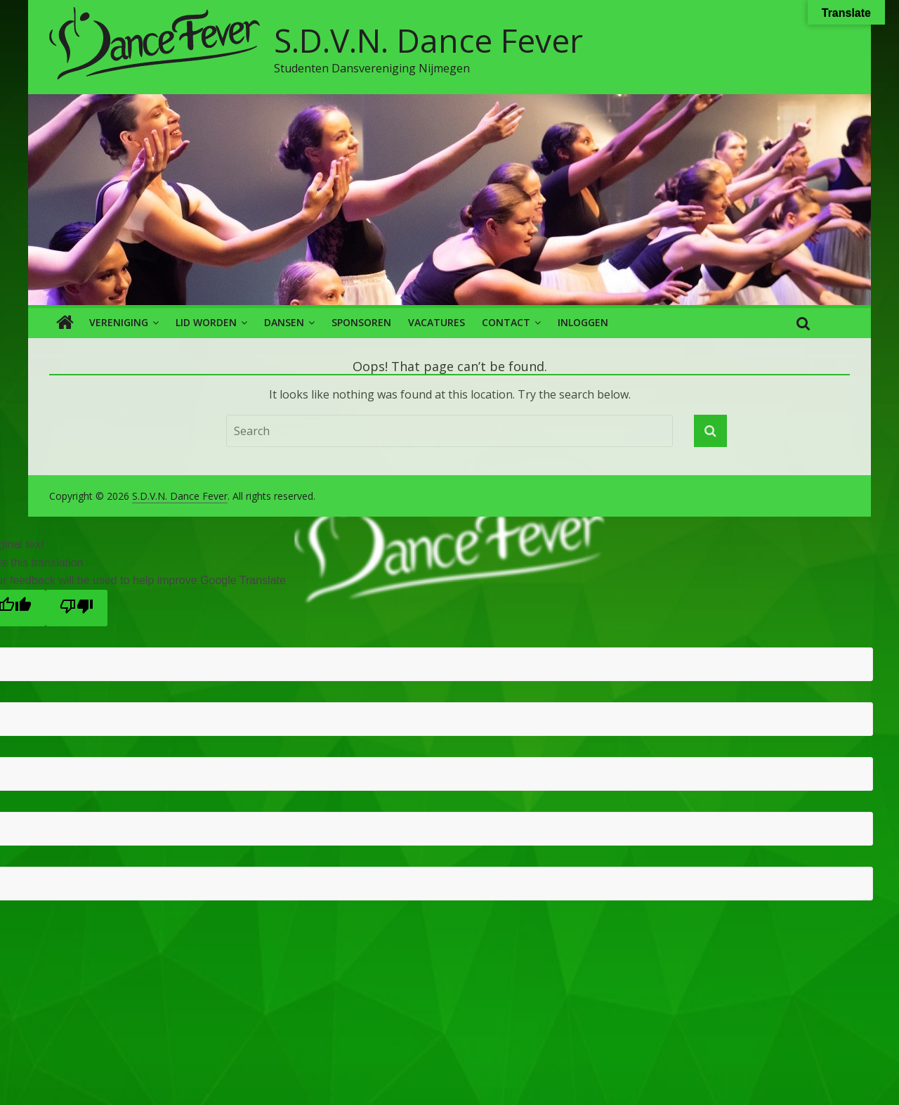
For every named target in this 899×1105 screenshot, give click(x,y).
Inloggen (583, 322)
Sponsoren (361, 322)
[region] (449, 199)
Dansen (284, 322)
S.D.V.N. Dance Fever (428, 40)
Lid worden (206, 322)
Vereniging (118, 322)
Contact (506, 322)
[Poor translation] (76, 608)
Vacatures (436, 322)
